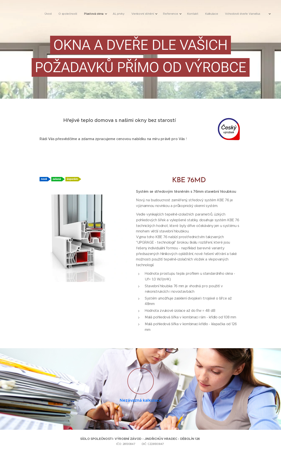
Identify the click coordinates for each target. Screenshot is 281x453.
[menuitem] (161, 14)
